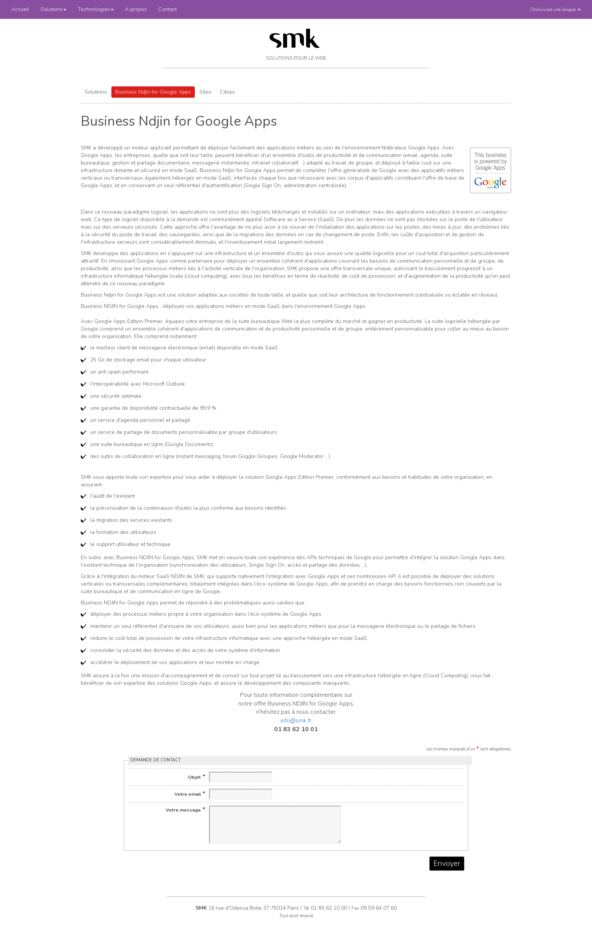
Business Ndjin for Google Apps (153, 91)
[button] (555, 9)
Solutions (53, 9)
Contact (167, 9)
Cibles (227, 91)
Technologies (96, 9)
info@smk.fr (296, 720)
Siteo (205, 91)
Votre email (189, 794)
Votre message (185, 809)
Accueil (20, 9)
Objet (196, 777)
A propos (136, 9)
